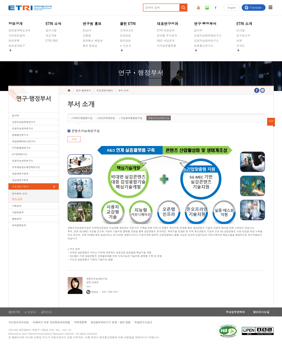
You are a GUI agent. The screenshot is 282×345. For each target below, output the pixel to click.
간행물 (87, 35)
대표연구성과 (167, 23)
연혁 (239, 40)
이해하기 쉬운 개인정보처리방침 (51, 322)
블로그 (207, 7)
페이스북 (215, 7)
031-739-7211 (110, 291)
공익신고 (125, 55)
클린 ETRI (128, 23)
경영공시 (13, 55)
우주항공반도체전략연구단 (26, 167)
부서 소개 (17, 198)
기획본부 (16, 205)
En (232, 7)
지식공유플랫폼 (166, 46)
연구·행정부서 (205, 23)
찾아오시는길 (261, 312)
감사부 (198, 30)
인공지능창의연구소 (206, 40)
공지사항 (51, 30)
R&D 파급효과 (165, 40)
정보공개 (15, 23)
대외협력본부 (19, 225)
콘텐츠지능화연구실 (158, 118)
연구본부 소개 (19, 193)
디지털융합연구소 (21, 147)
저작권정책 (80, 322)
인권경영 (125, 35)
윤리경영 (125, 40)
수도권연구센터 (104, 90)
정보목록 (13, 40)
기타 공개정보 (245, 55)
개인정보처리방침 (18, 322)
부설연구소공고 (143, 322)
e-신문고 (125, 46)
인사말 (240, 30)
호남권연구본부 (20, 180)
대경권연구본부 (20, 173)
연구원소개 (243, 35)
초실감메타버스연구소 (207, 55)
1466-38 (66, 330)
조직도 (240, 46)
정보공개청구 (16, 46)
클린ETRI (14, 312)
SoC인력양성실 (107, 118)
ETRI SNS (52, 40)
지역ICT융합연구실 (82, 118)
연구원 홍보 (92, 23)
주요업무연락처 (235, 312)
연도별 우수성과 (167, 35)
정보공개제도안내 (19, 30)
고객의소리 (127, 30)
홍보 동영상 (90, 46)
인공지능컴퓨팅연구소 (207, 35)
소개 (74, 139)
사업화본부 (18, 212)
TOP (271, 121)
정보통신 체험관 (93, 40)
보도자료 (51, 35)
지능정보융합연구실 (131, 118)
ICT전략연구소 (19, 154)
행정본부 (16, 218)
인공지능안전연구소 (22, 160)
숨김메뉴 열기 (10, 50)
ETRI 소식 (53, 23)
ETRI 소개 (244, 23)
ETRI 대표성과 (166, 30)
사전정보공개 (16, 35)
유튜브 (198, 7)
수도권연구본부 (20, 186)
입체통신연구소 (203, 46)
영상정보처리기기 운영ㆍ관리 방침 (111, 322)
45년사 (87, 30)
